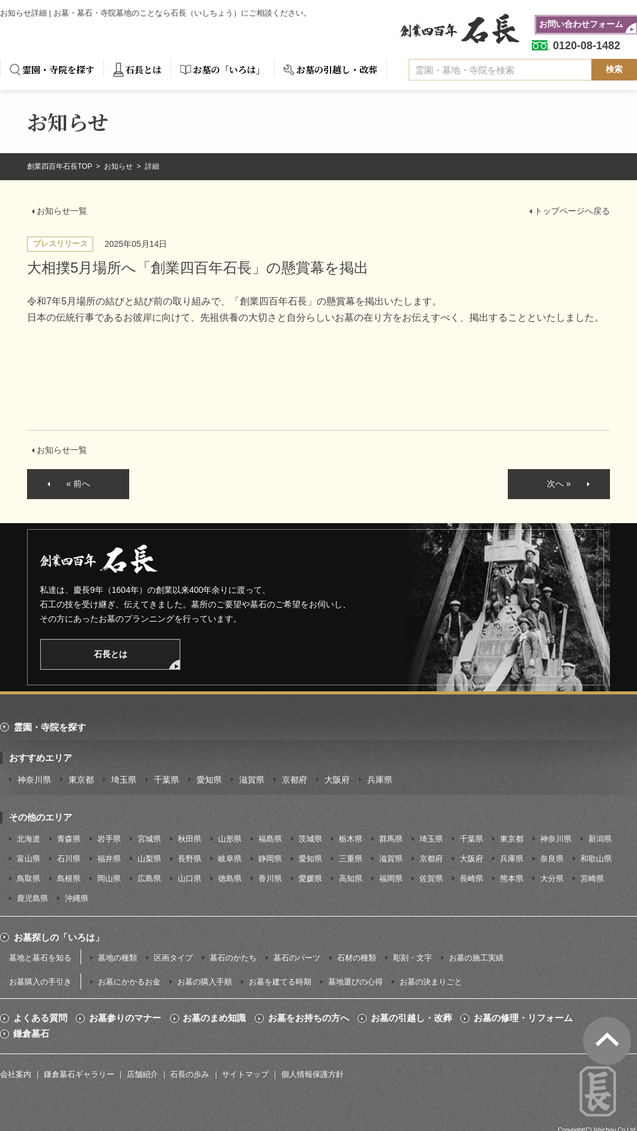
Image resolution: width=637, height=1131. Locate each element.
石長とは (144, 69)
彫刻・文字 (412, 957)
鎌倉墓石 (31, 1034)
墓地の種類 (117, 957)
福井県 (109, 858)
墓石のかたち (233, 957)
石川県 (69, 858)
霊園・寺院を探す (58, 69)
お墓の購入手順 (204, 981)
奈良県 (552, 858)
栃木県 (350, 838)
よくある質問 (40, 1018)
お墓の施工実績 (476, 957)
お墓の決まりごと (431, 981)
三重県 (350, 858)
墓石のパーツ (296, 957)
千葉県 (166, 779)
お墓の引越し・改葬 (336, 69)
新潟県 (600, 838)
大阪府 (337, 779)
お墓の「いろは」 (229, 69)
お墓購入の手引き (40, 981)
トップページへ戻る (572, 211)
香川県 (270, 878)
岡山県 (109, 878)
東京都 (81, 779)
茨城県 (310, 838)
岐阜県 (230, 858)
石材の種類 (356, 957)
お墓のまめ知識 (214, 1018)
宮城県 (149, 838)
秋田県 (189, 838)
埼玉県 (123, 779)
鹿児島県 (32, 898)
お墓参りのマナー (125, 1018)
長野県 (189, 858)
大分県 (552, 878)
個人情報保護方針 (312, 1074)
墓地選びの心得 (355, 981)
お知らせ (119, 166)
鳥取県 (28, 878)
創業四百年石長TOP (60, 166)
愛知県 (209, 779)
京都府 (294, 779)
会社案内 (15, 1074)
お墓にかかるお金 (129, 981)
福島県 (270, 838)
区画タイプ (173, 957)
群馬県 (391, 838)
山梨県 (149, 858)
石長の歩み (189, 1074)
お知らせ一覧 (62, 211)
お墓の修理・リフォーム (523, 1018)
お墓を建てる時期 (280, 981)
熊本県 (511, 878)
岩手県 (109, 838)
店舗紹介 (142, 1074)
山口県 (189, 878)
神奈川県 (34, 779)
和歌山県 (596, 858)
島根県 (69, 878)
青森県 (69, 838)
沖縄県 (76, 898)
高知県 (350, 878)
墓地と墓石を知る (40, 957)
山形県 (230, 838)
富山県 (28, 858)
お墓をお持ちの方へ (308, 1018)
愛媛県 (310, 878)
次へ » (559, 483)
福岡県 (391, 878)
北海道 (28, 838)
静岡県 (270, 858)
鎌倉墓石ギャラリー (79, 1074)
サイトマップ (245, 1074)
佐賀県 (431, 878)
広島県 (149, 878)
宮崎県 (592, 878)
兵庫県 (379, 779)
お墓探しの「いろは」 (59, 937)
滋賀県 (251, 779)
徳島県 (230, 878)
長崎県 (471, 878)
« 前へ (78, 483)
